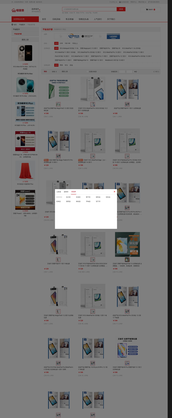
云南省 (58, 192)
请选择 (73, 192)
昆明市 (66, 192)
